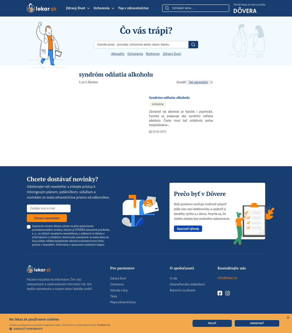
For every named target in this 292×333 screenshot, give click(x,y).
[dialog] (146, 323)
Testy (113, 296)
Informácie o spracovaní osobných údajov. (80, 244)
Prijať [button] (212, 323)
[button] (59, 328)
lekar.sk (104, 237)
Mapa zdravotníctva (123, 302)
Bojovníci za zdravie (182, 290)
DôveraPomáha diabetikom (187, 284)
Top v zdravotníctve (133, 8)
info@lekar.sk (227, 278)
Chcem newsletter (47, 218)
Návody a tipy (119, 290)
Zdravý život (75, 8)
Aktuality (118, 54)
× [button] (287, 317)
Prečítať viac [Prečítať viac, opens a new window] (103, 325)
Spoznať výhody (188, 229)
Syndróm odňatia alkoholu (169, 97)
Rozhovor (153, 54)
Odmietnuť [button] (257, 323)
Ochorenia (101, 8)
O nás (173, 278)
